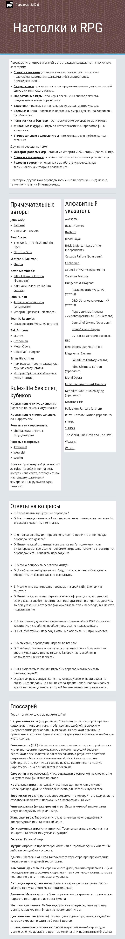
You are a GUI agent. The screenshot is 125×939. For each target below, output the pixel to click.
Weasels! (19, 452)
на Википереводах (47, 184)
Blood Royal (73, 239)
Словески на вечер (23, 408)
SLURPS (18, 336)
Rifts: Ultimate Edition (29, 276)
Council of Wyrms (77, 270)
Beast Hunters (74, 225)
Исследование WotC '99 (30, 324)
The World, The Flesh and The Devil (88, 435)
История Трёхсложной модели (35, 312)
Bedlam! (19, 225)
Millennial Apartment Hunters (85, 384)
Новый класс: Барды (86, 329)
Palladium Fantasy (84, 360)
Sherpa (18, 264)
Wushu (18, 458)
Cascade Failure (75, 256)
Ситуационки (47, 408)
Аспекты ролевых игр (29, 302)
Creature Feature (76, 276)
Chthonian (21, 341)
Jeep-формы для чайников (83, 347)
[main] (58, 27)
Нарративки (24, 419)
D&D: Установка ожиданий (90, 300)
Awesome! (20, 447)
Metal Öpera (22, 346)
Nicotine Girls (23, 252)
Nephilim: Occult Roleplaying (84, 391)
